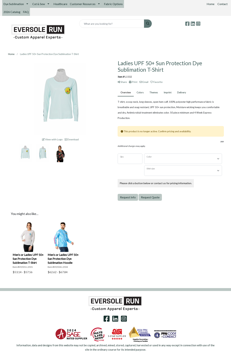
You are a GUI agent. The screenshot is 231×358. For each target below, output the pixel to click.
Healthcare (60, 4)
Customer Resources (82, 4)
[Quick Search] (111, 23)
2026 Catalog (11, 12)
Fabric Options (113, 4)
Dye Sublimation (13, 4)
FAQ (26, 12)
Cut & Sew (38, 4)
